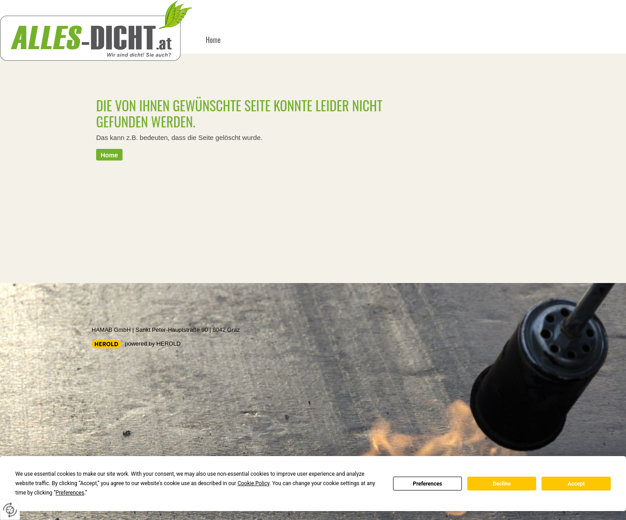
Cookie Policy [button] (253, 483)
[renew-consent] (10, 510)
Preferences (427, 484)
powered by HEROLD (153, 343)
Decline (502, 484)
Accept (576, 484)
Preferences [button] (69, 493)
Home (213, 39)
